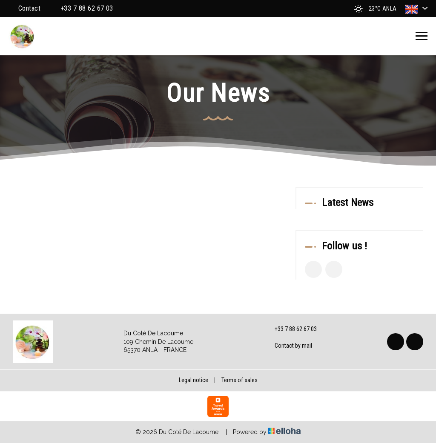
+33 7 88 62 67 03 (291, 329)
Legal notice (193, 380)
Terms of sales (239, 380)
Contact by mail (288, 346)
